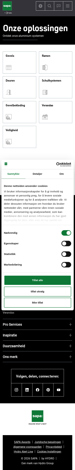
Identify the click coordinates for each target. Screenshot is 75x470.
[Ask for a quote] (58, 6)
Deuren (10, 80)
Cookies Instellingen (49, 451)
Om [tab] (61, 173)
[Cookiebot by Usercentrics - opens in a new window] (56, 164)
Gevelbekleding (15, 105)
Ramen (46, 55)
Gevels (10, 55)
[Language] (40, 6)
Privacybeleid (54, 446)
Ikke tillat (37, 302)
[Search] (49, 6)
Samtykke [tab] (13, 173)
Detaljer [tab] (37, 173)
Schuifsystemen (51, 80)
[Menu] (67, 6)
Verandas (47, 105)
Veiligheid (12, 130)
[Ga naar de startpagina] (7, 8)
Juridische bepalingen (48, 442)
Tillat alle (37, 280)
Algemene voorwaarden (27, 446)
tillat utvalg (37, 291)
